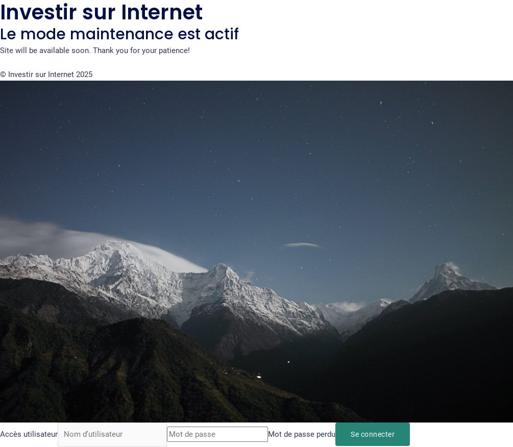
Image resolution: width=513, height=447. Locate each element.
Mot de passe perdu (302, 434)
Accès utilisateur (29, 434)
